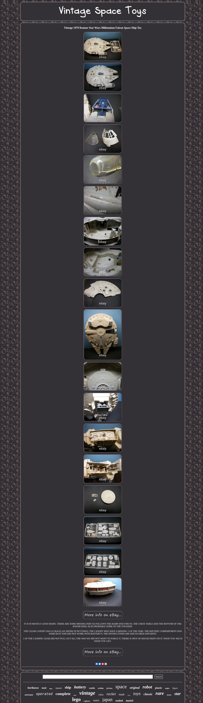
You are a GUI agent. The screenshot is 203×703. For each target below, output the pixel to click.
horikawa (33, 687)
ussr (75, 695)
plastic (158, 687)
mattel (129, 700)
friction (109, 688)
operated (44, 694)
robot (147, 687)
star (177, 693)
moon (169, 695)
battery (80, 687)
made (122, 694)
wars (96, 700)
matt (44, 687)
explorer (87, 701)
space (121, 686)
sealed (119, 700)
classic (148, 694)
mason (58, 688)
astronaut (29, 695)
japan (107, 699)
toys (137, 693)
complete (63, 694)
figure (175, 688)
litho (51, 688)
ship (68, 687)
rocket (111, 694)
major (167, 688)
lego (76, 699)
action (100, 688)
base (129, 695)
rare (160, 693)
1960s (101, 695)
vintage (87, 693)
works (92, 688)
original (135, 687)
